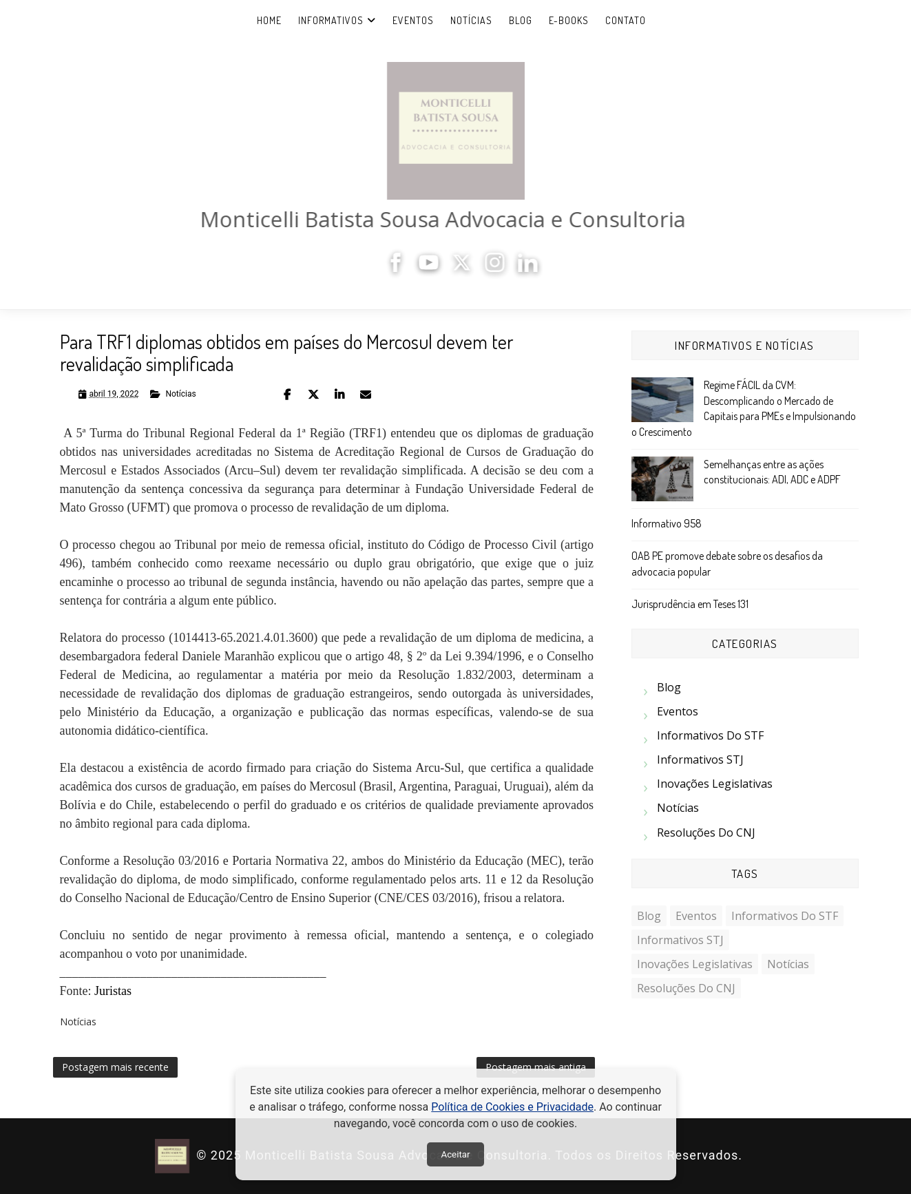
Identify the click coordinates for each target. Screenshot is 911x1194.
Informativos (331, 20)
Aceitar (455, 1154)
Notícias (471, 20)
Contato (625, 20)
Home (269, 20)
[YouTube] (433, 268)
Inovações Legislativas (715, 783)
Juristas (113, 991)
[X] (466, 268)
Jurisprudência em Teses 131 (689, 604)
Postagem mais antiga (535, 1066)
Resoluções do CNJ (706, 832)
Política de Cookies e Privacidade (512, 1106)
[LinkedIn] (532, 268)
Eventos (413, 20)
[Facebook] (400, 268)
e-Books (569, 20)
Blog (520, 20)
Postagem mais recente (115, 1066)
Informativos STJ (700, 759)
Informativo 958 (666, 523)
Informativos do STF (710, 735)
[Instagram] (499, 268)
